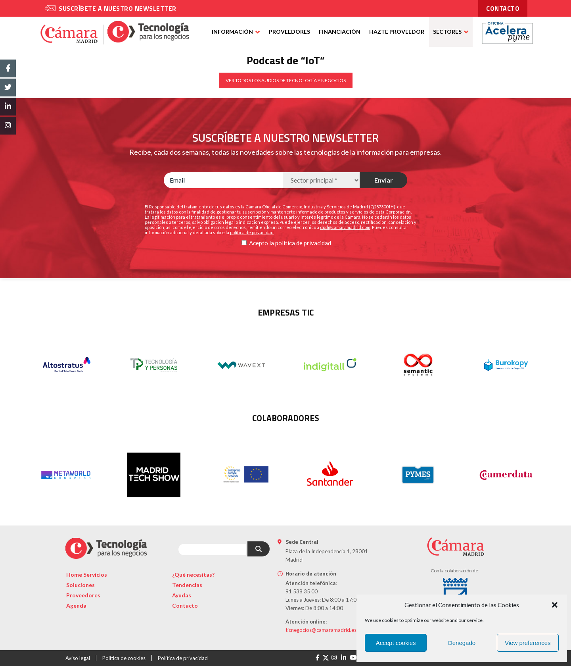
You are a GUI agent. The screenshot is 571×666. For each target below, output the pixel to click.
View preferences (528, 642)
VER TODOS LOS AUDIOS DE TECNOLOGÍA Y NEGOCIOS (286, 80)
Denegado (461, 642)
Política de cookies (124, 658)
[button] (555, 605)
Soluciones (80, 584)
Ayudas (181, 595)
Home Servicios (86, 574)
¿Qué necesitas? (193, 574)
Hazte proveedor (396, 31)
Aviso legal (77, 658)
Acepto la (261, 242)
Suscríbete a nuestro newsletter (117, 8)
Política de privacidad (183, 658)
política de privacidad (303, 242)
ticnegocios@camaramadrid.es (321, 630)
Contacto (185, 605)
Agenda (76, 605)
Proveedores (289, 31)
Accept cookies (396, 642)
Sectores (447, 31)
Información (232, 31)
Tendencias (187, 584)
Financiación (339, 31)
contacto (502, 8)
